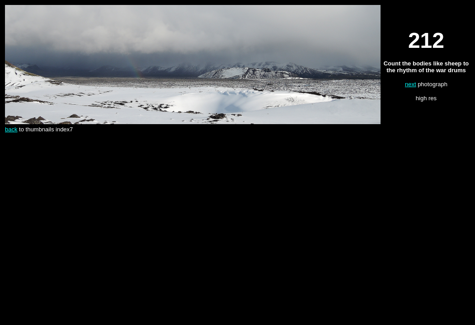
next (410, 84)
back (11, 129)
